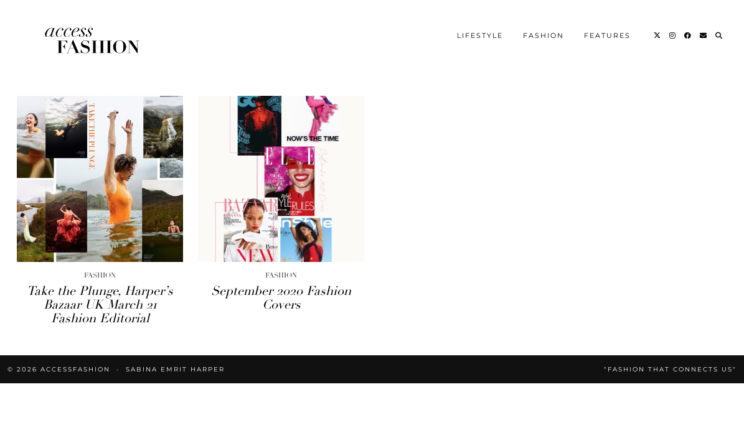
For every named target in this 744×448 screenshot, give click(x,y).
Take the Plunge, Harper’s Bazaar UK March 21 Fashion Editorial (100, 230)
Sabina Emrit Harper (175, 295)
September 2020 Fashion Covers (281, 223)
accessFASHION (75, 295)
